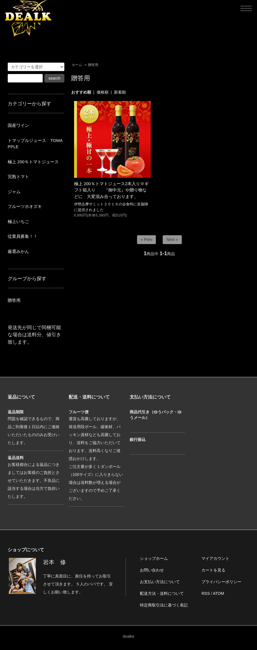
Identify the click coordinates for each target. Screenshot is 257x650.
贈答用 (93, 65)
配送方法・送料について (162, 593)
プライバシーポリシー (221, 581)
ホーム (77, 65)
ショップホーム (154, 558)
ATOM (218, 593)
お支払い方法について (160, 581)
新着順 (120, 92)
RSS (205, 593)
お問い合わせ (152, 570)
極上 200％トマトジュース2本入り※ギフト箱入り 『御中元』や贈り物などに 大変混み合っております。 (111, 190)
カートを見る (213, 570)
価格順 (103, 92)
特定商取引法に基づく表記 (164, 605)
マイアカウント (215, 558)
